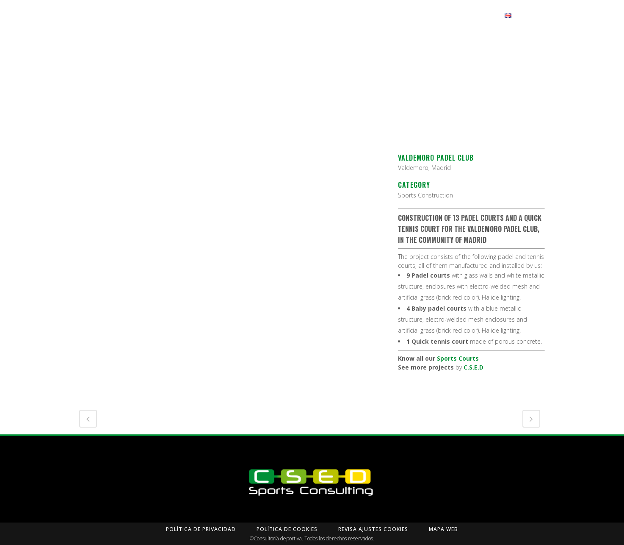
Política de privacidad (201, 529)
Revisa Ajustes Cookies (373, 529)
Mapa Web (443, 529)
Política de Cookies (287, 529)
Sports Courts (458, 358)
